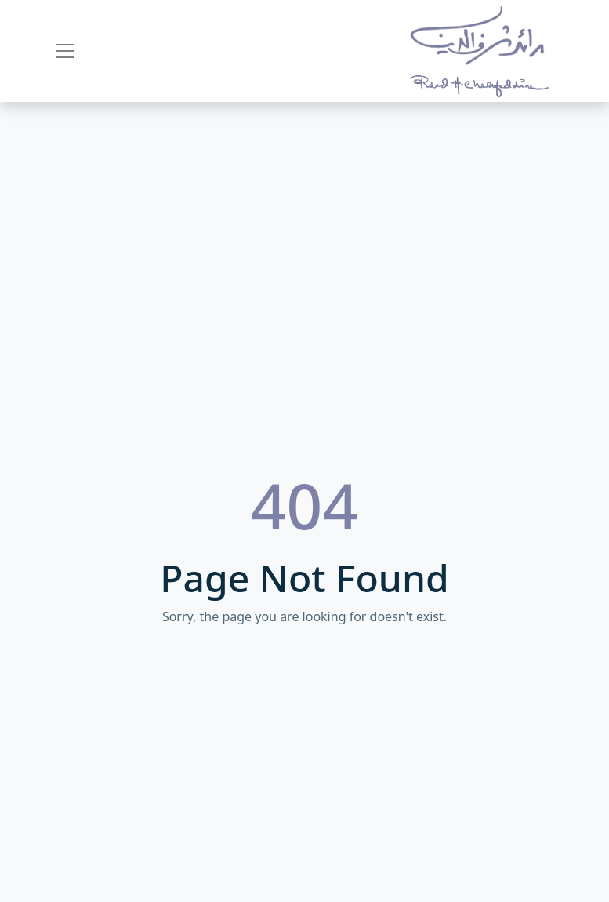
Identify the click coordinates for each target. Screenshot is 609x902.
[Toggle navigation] (65, 51)
